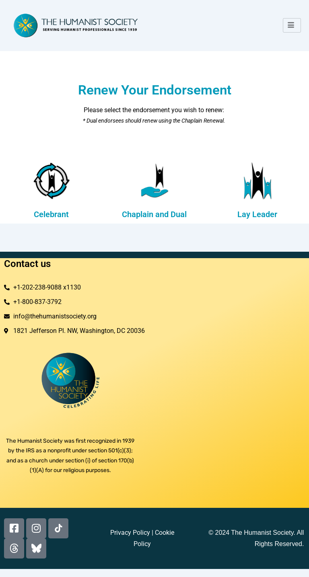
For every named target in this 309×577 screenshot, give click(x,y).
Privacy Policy (130, 532)
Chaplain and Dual (154, 214)
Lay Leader (257, 214)
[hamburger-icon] (292, 25)
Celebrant (51, 214)
